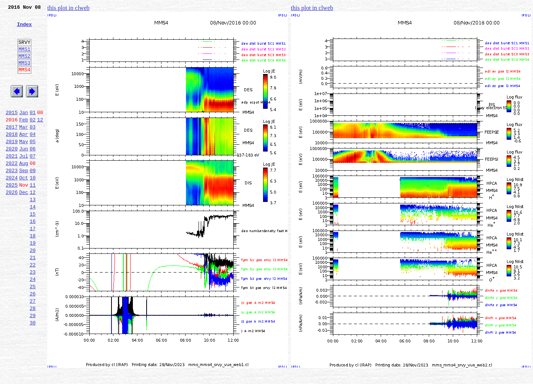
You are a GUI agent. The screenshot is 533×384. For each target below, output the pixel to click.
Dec (23, 222)
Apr (23, 155)
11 (33, 214)
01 (33, 130)
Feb (23, 139)
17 (33, 264)
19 (33, 281)
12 (40, 139)
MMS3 (24, 74)
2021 (12, 180)
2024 (12, 206)
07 (33, 180)
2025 (12, 214)
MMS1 (24, 58)
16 (33, 256)
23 (33, 315)
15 (33, 248)
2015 (12, 130)
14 (33, 239)
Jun (23, 172)
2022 (12, 189)
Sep (23, 197)
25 (33, 332)
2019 (12, 164)
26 (33, 340)
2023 (12, 197)
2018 (12, 155)
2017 (12, 147)
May (23, 164)
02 (33, 139)
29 (33, 365)
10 (33, 206)
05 (33, 164)
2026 (12, 222)
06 (33, 172)
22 (33, 306)
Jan (23, 130)
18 (33, 273)
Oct (23, 206)
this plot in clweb (68, 8)
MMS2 (24, 66)
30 (33, 374)
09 (33, 197)
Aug (23, 189)
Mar (23, 147)
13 (33, 231)
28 (33, 357)
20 (33, 290)
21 (33, 298)
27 (33, 348)
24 (33, 323)
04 (33, 155)
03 (33, 147)
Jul (23, 180)
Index (24, 28)
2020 (12, 172)
